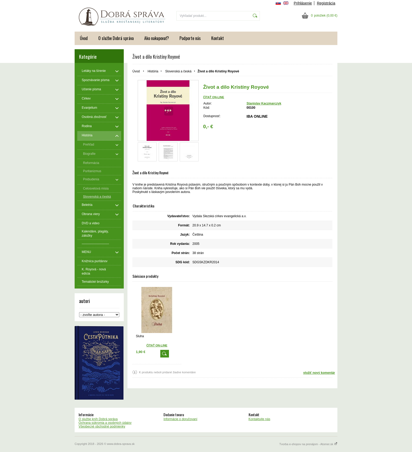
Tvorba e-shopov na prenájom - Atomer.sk (308, 444)
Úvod (84, 38)
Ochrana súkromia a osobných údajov (105, 423)
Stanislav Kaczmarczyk (263, 103)
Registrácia (326, 3)
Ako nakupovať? (156, 38)
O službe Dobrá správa (116, 38)
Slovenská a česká (178, 71)
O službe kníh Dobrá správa (98, 419)
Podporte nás (190, 38)
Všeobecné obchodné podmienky (102, 426)
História (153, 71)
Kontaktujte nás (259, 419)
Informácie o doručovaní (180, 419)
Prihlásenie (303, 3)
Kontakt (217, 38)
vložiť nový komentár (319, 373)
